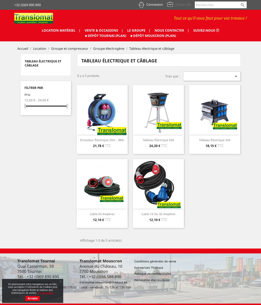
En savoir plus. (46, 293)
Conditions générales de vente (155, 261)
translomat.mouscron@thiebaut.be (103, 282)
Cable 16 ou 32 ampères (158, 214)
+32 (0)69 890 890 (27, 5)
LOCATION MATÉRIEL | (61, 30)
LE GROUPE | (138, 30)
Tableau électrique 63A (158, 140)
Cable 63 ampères (102, 214)
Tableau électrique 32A (214, 140)
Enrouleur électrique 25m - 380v (102, 140)
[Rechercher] (221, 4)
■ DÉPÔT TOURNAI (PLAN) (105, 35)
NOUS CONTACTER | (172, 30)
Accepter (33, 298)
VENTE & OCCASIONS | (104, 30)
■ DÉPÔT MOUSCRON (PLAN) (153, 35)
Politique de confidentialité (152, 274)
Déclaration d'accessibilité (152, 280)
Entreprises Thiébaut (148, 268)
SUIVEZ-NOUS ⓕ (206, 30)
